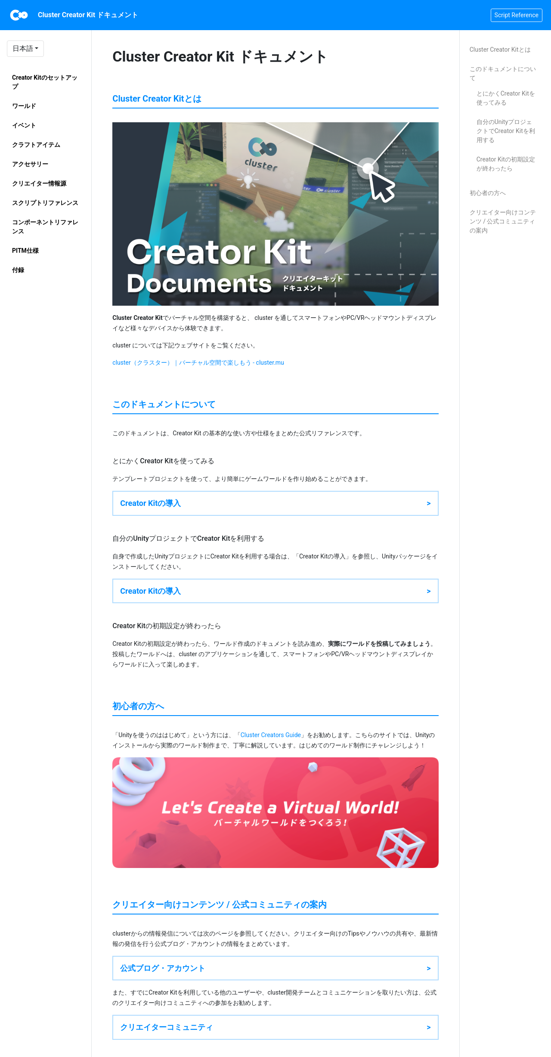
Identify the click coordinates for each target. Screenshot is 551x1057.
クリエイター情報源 (39, 183)
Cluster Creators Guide (271, 735)
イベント (24, 125)
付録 (18, 270)
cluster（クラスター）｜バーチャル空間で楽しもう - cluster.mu (198, 362)
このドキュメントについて (503, 73)
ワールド (24, 105)
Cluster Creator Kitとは (500, 49)
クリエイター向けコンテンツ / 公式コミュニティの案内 (503, 221)
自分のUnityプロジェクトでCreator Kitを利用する (506, 130)
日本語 (22, 48)
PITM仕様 (25, 250)
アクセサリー (30, 164)
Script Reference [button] (517, 15)
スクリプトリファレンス (45, 202)
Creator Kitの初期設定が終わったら (506, 164)
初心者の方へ (488, 192)
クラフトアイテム (36, 144)
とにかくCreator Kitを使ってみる (506, 98)
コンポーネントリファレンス (45, 227)
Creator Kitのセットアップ (44, 82)
